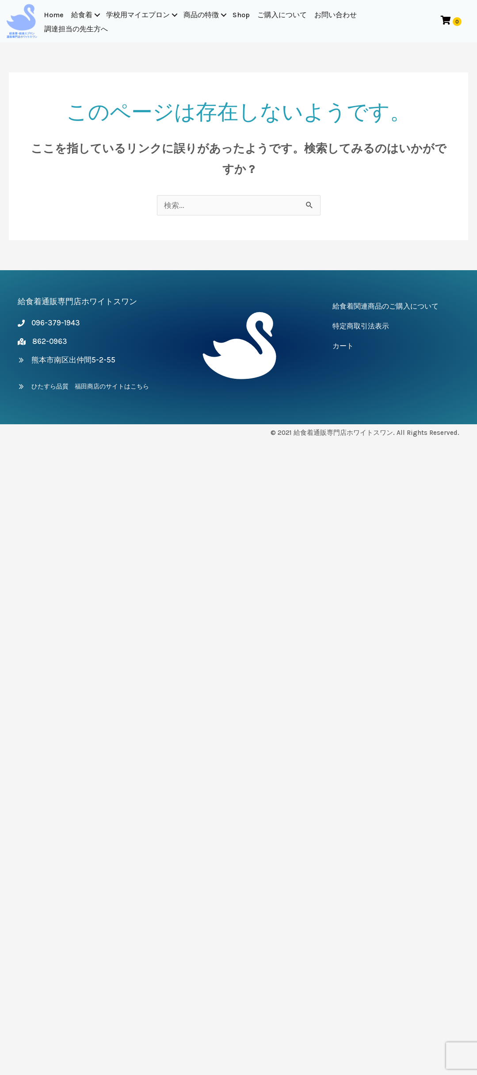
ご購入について (282, 15)
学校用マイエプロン (138, 15)
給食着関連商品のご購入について (385, 306)
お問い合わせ (335, 15)
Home (54, 15)
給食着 (81, 15)
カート (343, 346)
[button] (97, 15)
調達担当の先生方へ (76, 29)
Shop (241, 15)
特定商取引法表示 (360, 326)
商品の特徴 (201, 15)
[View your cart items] (451, 21)
